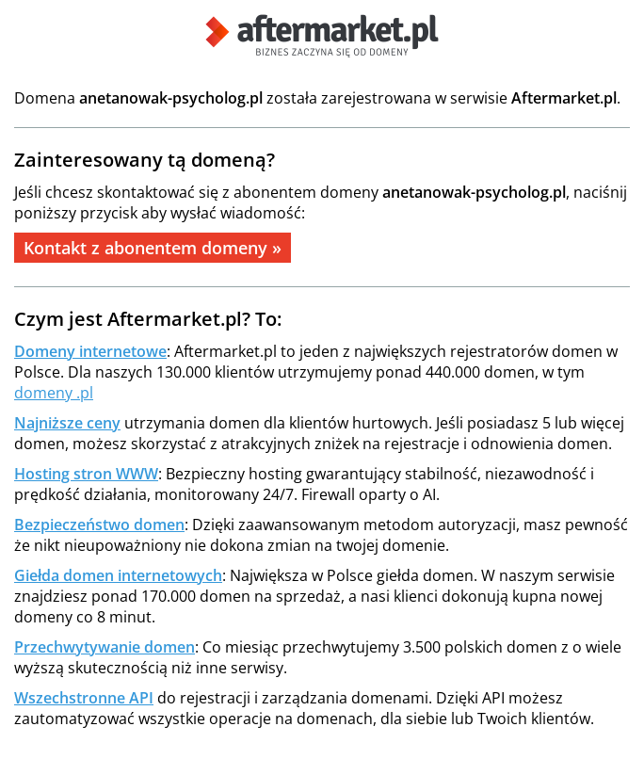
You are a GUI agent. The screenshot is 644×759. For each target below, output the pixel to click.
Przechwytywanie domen (104, 647)
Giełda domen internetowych (118, 575)
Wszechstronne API (83, 697)
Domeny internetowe (90, 351)
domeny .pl (53, 392)
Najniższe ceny (67, 422)
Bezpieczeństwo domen (99, 524)
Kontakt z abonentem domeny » (153, 247)
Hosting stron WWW (86, 473)
